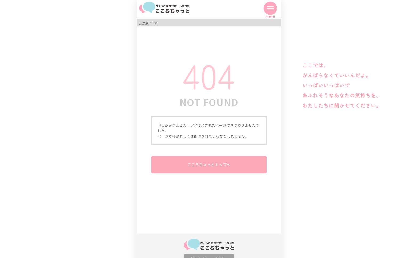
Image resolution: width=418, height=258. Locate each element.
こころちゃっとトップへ (209, 164)
